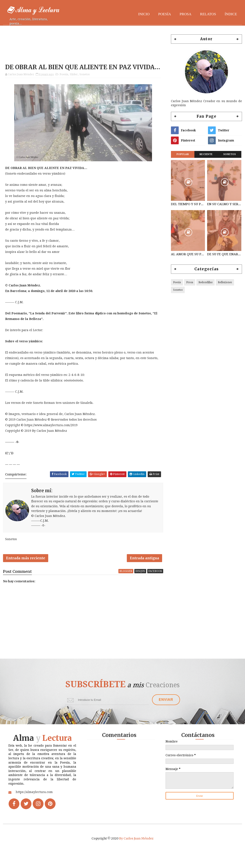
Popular (183, 154)
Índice (231, 14)
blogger (125, 571)
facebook (155, 571)
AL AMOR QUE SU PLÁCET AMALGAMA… (188, 254)
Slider (74, 74)
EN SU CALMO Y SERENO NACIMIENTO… (224, 204)
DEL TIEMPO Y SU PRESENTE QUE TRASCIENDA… (188, 204)
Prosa (185, 14)
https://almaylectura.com (34, 792)
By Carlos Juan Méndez (136, 838)
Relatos (208, 14)
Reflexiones (225, 282)
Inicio (144, 14)
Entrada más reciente (25, 558)
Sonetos (84, 74)
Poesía (164, 14)
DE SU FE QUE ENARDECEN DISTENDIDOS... (224, 254)
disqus (140, 571)
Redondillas (205, 282)
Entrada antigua (144, 558)
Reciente (206, 154)
